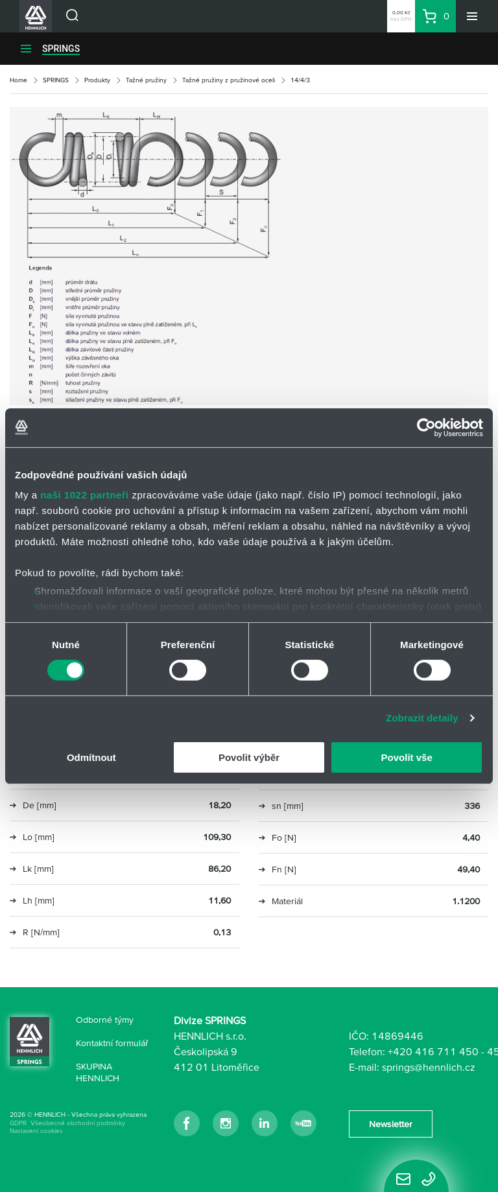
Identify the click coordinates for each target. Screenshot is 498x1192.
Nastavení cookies (36, 1130)
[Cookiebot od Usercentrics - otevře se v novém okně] (426, 427)
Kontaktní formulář (112, 1043)
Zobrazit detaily (422, 717)
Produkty (97, 80)
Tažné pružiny (146, 80)
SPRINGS (61, 48)
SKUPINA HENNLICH (97, 1072)
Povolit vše (407, 757)
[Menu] (472, 16)
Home (18, 80)
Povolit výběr (249, 757)
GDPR (18, 1123)
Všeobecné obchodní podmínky (77, 1123)
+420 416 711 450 (433, 1051)
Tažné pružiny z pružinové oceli (228, 80)
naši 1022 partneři (84, 494)
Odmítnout (91, 757)
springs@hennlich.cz (428, 1067)
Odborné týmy (105, 1019)
